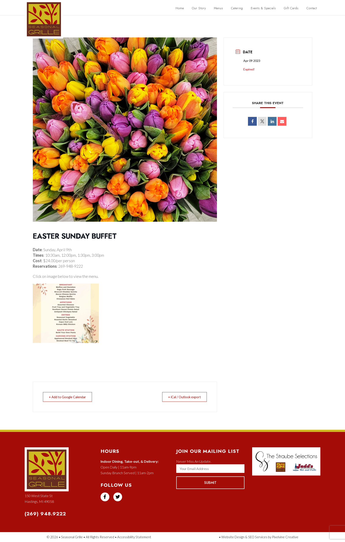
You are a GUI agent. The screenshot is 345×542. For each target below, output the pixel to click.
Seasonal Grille (46, 21)
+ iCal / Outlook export (183, 397)
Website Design (232, 537)
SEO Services (257, 537)
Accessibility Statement (134, 537)
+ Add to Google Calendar (68, 397)
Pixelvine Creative (285, 537)
